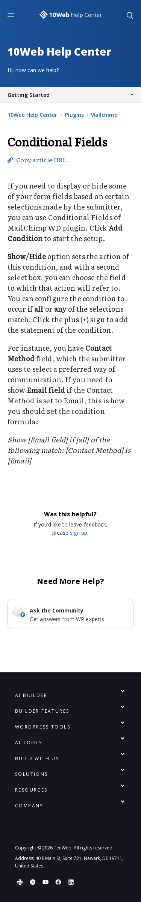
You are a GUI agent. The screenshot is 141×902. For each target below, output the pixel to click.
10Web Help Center (32, 114)
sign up (79, 532)
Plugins (75, 114)
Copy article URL (41, 159)
